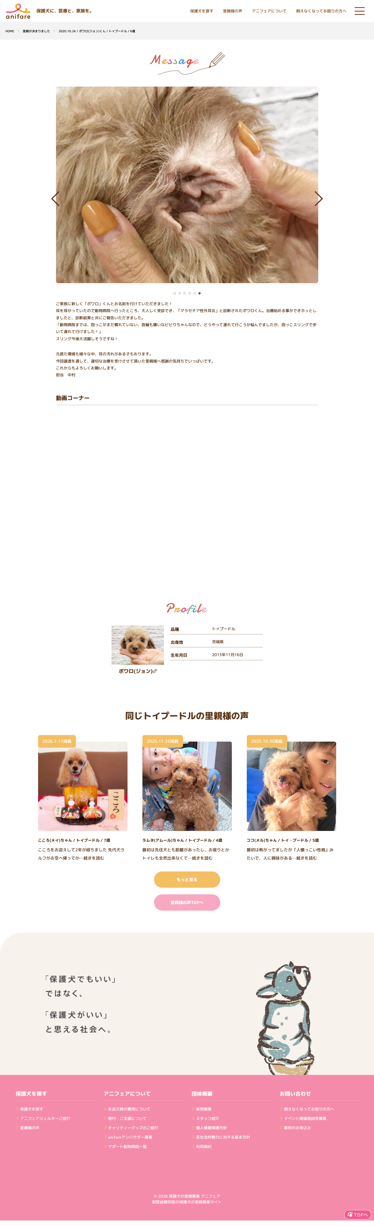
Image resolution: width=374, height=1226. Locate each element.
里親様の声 (232, 11)
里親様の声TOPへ (186, 902)
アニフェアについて (269, 11)
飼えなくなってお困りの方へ (321, 11)
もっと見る (187, 879)
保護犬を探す (201, 11)
